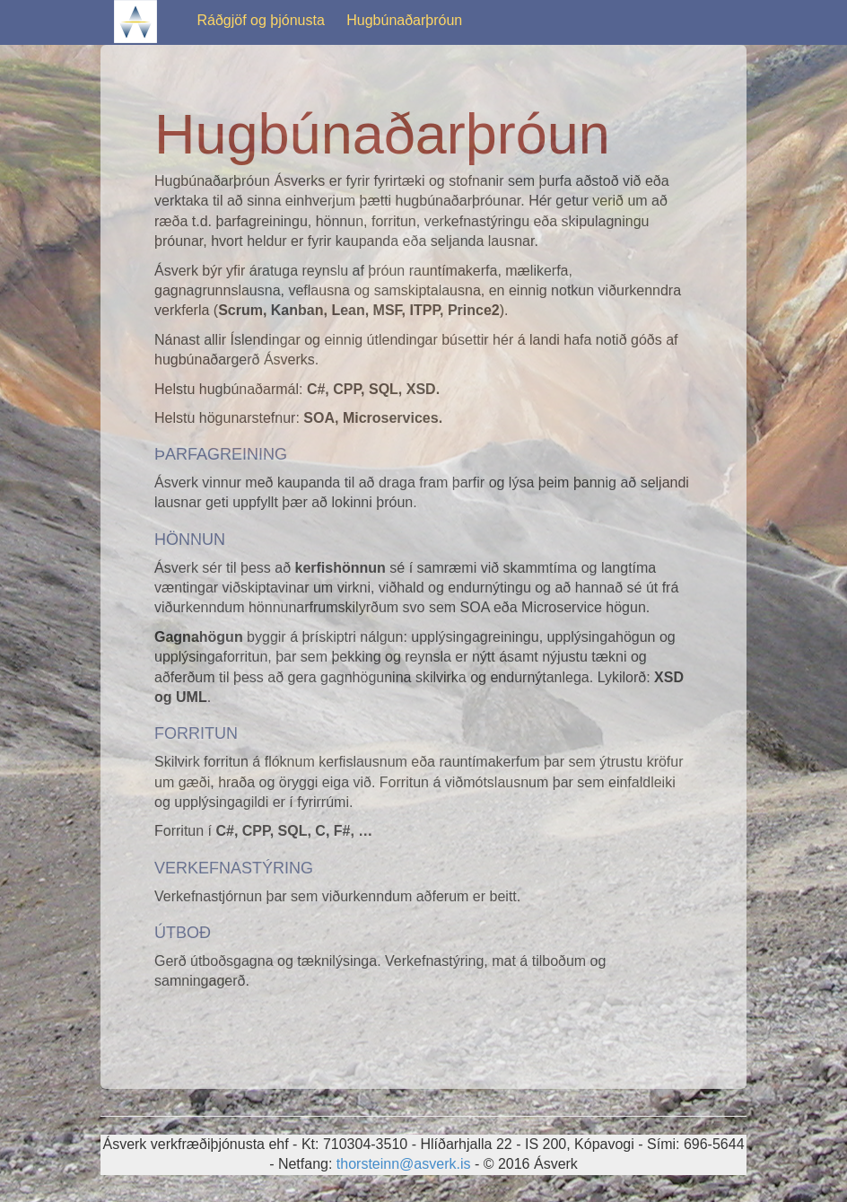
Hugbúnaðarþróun (404, 20)
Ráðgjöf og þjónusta (260, 20)
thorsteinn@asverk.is (403, 1163)
